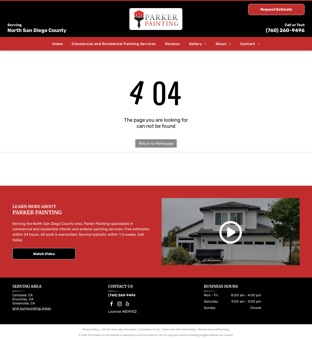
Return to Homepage (156, 143)
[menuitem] (57, 43)
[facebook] (111, 304)
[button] (113, 43)
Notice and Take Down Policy (179, 329)
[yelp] (127, 304)
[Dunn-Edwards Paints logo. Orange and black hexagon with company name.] (228, 169)
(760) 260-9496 (285, 30)
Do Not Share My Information (120, 329)
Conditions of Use (149, 329)
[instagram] (119, 304)
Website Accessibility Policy (213, 329)
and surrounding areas (31, 308)
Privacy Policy (90, 329)
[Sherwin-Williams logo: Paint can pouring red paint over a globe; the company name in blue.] (84, 169)
